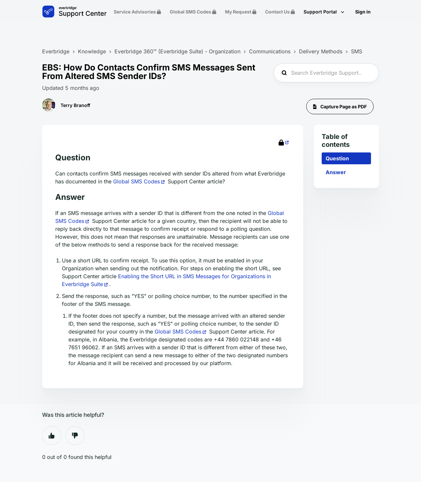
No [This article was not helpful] (75, 435)
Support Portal (321, 11)
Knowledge (92, 51)
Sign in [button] (363, 11)
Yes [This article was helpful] (51, 435)
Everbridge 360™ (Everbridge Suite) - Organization (177, 51)
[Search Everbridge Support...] (326, 72)
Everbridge (55, 51)
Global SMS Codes (136, 181)
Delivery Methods (320, 51)
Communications (269, 51)
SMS (356, 51)
